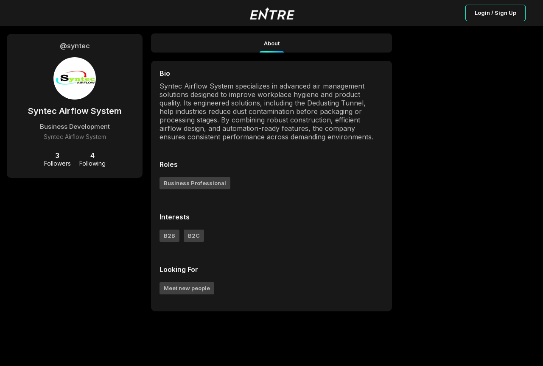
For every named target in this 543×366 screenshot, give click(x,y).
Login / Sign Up (495, 12)
